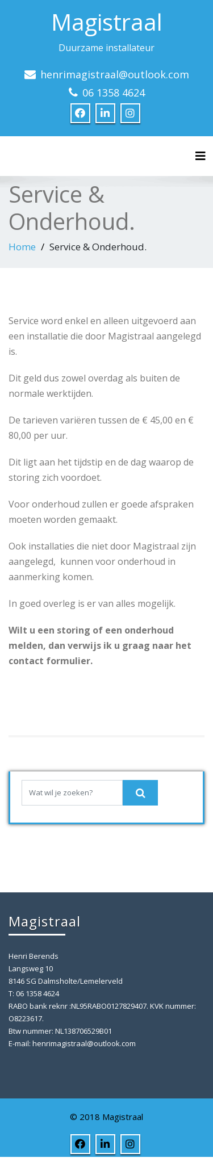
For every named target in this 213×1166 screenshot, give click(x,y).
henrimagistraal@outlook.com (114, 74)
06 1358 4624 (113, 92)
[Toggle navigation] (200, 156)
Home (22, 246)
